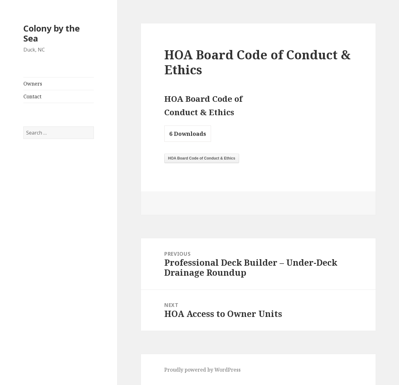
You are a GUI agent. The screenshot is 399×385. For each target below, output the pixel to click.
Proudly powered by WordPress (202, 369)
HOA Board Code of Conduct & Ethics (201, 158)
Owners (32, 83)
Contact (32, 96)
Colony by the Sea (51, 33)
